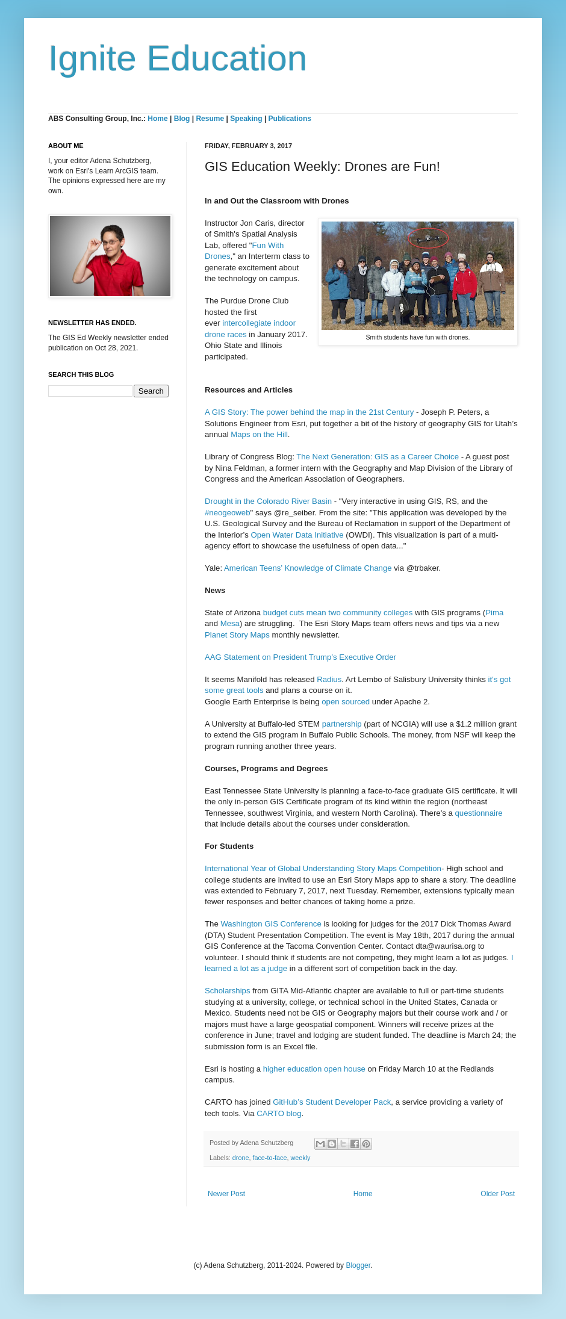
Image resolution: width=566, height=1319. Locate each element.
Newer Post (226, 1194)
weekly (300, 1157)
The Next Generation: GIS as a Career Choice (377, 456)
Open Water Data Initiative (296, 534)
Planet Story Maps (237, 634)
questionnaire (478, 813)
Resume (211, 118)
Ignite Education (177, 58)
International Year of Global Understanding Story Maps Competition (323, 868)
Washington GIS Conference (270, 923)
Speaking (246, 118)
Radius (329, 679)
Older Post (497, 1194)
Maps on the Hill (259, 434)
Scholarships (227, 990)
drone (240, 1157)
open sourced (346, 701)
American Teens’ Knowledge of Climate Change (308, 568)
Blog (182, 118)
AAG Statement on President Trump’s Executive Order (300, 657)
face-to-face (269, 1157)
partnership (342, 723)
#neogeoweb (227, 512)
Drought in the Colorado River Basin (268, 501)
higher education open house (314, 1068)
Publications (290, 118)
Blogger (358, 1265)
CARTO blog (279, 1113)
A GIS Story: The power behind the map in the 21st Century (309, 412)
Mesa (230, 623)
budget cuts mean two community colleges (338, 612)
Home (157, 118)
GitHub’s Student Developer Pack (332, 1101)
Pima (494, 612)
